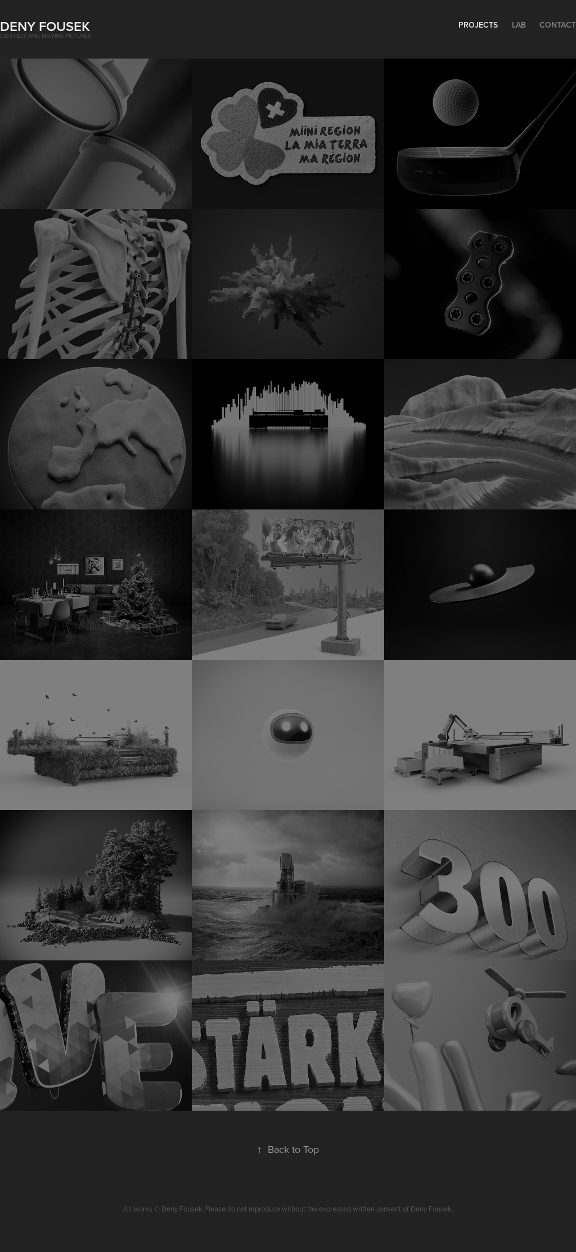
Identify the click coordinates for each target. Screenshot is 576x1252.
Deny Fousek (45, 26)
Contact (557, 24)
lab (519, 24)
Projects (478, 24)
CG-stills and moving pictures (45, 35)
